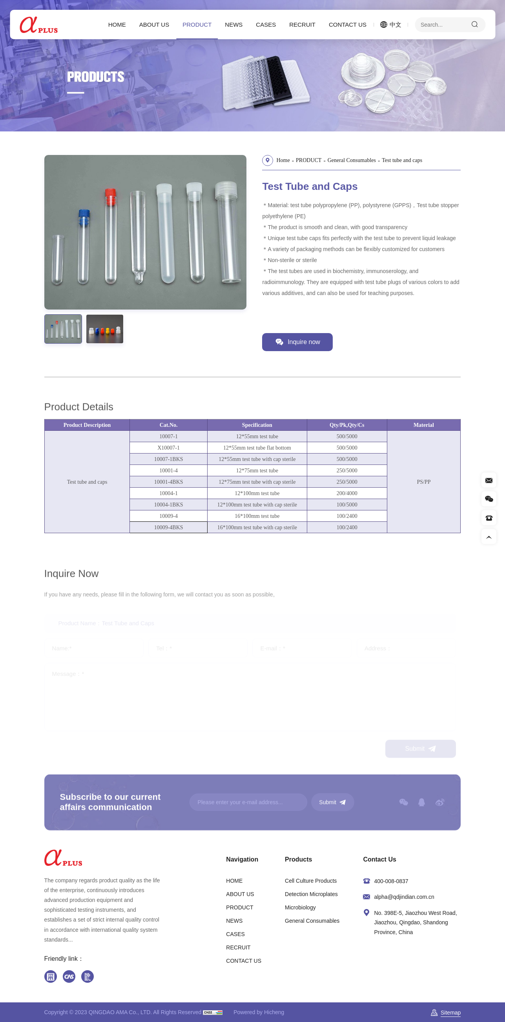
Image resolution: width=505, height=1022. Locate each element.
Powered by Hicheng (258, 1012)
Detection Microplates (311, 894)
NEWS (233, 24)
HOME (117, 24)
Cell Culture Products (311, 881)
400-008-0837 (391, 881)
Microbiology (300, 907)
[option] (141, 232)
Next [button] (238, 232)
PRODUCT (196, 24)
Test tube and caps (406, 160)
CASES (266, 24)
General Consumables (356, 160)
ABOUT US (154, 24)
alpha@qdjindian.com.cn (404, 897)
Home (287, 160)
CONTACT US (347, 24)
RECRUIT (302, 24)
